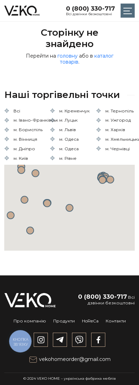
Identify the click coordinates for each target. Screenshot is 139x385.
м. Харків (115, 129)
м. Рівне (68, 158)
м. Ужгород (118, 120)
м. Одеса (69, 139)
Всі (16, 110)
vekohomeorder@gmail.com (70, 359)
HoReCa (90, 320)
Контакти (116, 320)
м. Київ (20, 158)
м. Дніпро (24, 148)
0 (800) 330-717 (90, 8)
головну (67, 56)
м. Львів (67, 129)
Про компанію (29, 320)
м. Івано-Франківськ (35, 120)
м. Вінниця (25, 139)
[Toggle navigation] (128, 11)
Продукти (64, 320)
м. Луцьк (68, 120)
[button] (69, 208)
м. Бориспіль (28, 129)
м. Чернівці (117, 148)
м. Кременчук (74, 110)
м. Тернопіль (119, 110)
